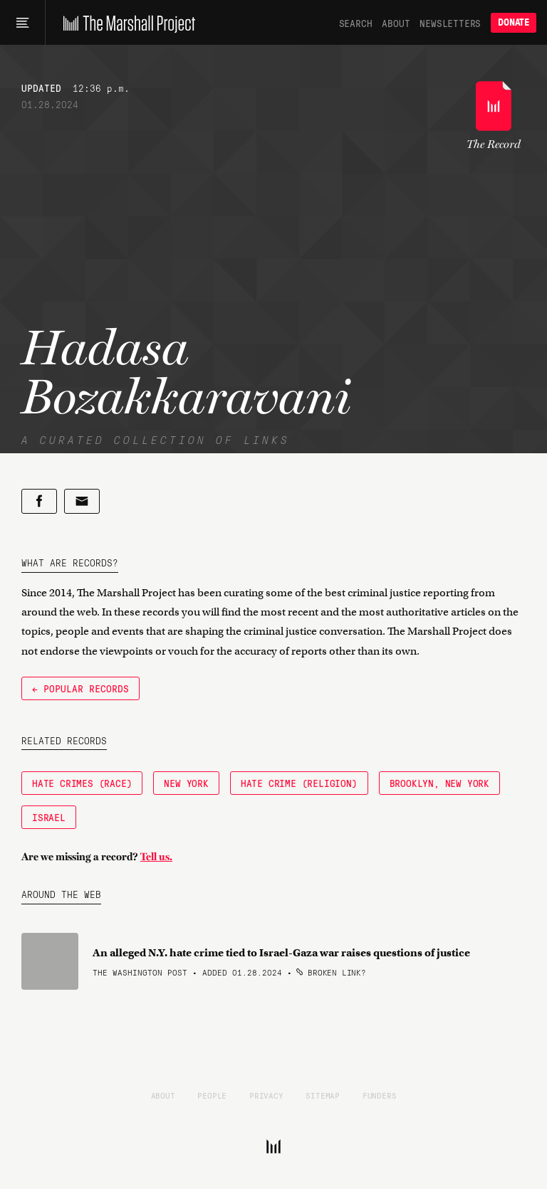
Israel (49, 816)
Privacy (266, 1095)
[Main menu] (22, 23)
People (211, 1095)
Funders (380, 1095)
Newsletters (450, 22)
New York (186, 782)
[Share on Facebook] (39, 501)
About (396, 22)
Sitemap (323, 1095)
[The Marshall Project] (126, 23)
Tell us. (156, 856)
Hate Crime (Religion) (299, 782)
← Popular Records (80, 688)
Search (356, 22)
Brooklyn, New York (439, 782)
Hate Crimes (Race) (82, 782)
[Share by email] (82, 501)
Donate (513, 22)
